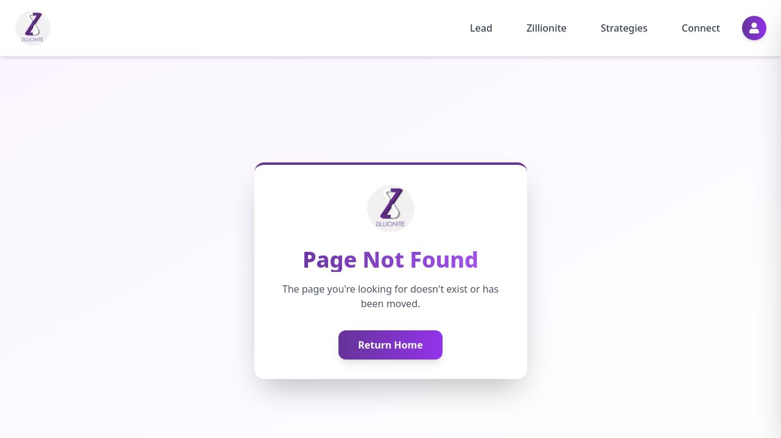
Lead (481, 28)
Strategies (624, 28)
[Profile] (754, 28)
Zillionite (547, 28)
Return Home (390, 345)
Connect (701, 28)
